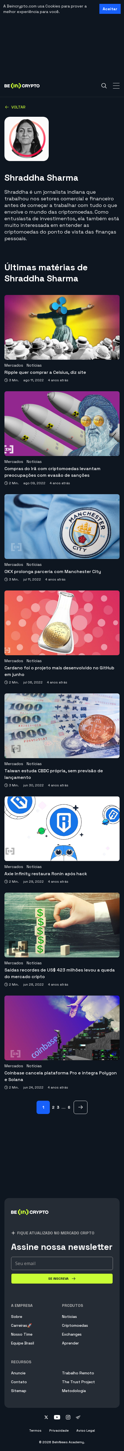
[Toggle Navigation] (116, 86)
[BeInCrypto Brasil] (30, 1218)
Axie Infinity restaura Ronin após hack (45, 874)
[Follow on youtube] (57, 1417)
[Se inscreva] (62, 1278)
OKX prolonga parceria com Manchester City (52, 571)
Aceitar (110, 8)
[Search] (104, 85)
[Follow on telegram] (78, 1417)
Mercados (13, 365)
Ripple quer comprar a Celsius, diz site (45, 372)
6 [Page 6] (69, 1107)
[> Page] (80, 1107)
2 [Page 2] (53, 1107)
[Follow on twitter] (46, 1417)
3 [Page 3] (58, 1107)
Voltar (15, 107)
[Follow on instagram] (68, 1417)
